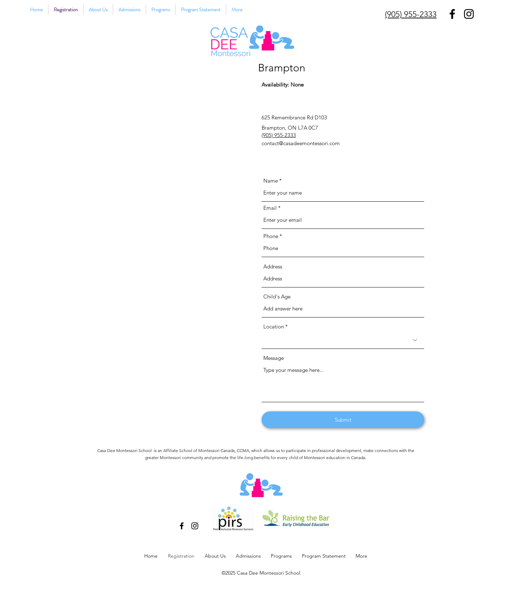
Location (273, 326)
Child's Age (277, 296)
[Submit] (343, 419)
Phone (270, 236)
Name (270, 180)
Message (273, 358)
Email (270, 207)
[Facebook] (452, 13)
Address (272, 266)
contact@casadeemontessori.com (301, 143)
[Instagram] (468, 13)
